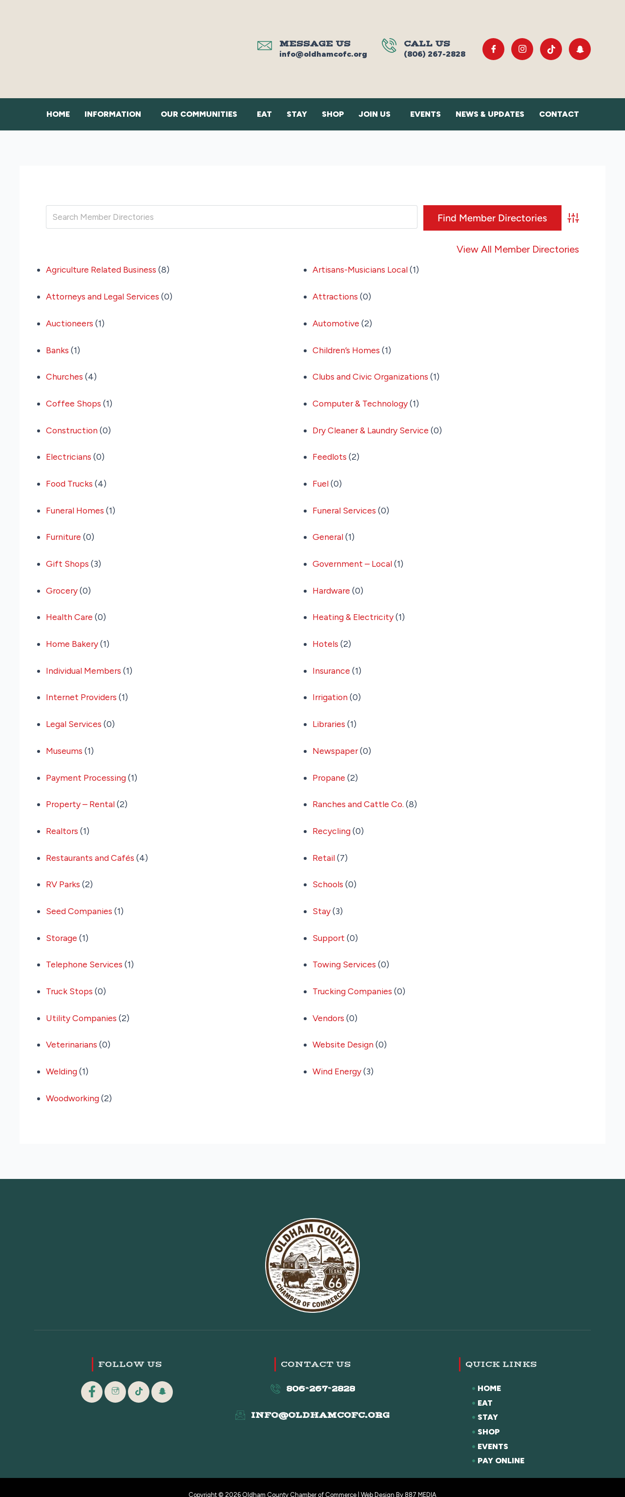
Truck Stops (70, 978)
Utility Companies (82, 1004)
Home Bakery (73, 637)
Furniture (64, 532)
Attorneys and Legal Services (103, 296)
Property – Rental (81, 794)
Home (58, 114)
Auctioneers (70, 322)
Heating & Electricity (354, 610)
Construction (73, 427)
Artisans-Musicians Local (361, 269)
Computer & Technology (361, 401)
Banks (57, 348)
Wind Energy (337, 1056)
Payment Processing (86, 768)
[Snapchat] (580, 49)
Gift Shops (68, 558)
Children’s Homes (347, 348)
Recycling (331, 820)
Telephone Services (85, 951)
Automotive (336, 322)
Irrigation (331, 689)
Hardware (332, 584)
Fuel (320, 479)
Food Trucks (70, 479)
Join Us (374, 114)
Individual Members (84, 663)
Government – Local (353, 558)
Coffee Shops (74, 401)
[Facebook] (493, 49)
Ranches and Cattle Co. (358, 794)
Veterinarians (72, 1030)
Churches (64, 374)
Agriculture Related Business (102, 269)
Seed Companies (79, 899)
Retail (323, 846)
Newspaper (335, 741)
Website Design (343, 1030)
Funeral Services (344, 505)
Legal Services (74, 715)
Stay (297, 114)
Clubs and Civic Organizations (371, 374)
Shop (333, 114)
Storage (62, 925)
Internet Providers (82, 689)
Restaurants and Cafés (90, 846)
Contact (559, 114)
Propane (329, 768)
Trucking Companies (353, 978)
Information (112, 114)
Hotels (325, 637)
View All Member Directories (518, 249)
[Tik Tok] (551, 49)
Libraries (329, 715)
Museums (64, 741)
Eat (264, 114)
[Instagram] (522, 49)
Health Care (70, 610)
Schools (328, 873)
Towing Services (345, 951)
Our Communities (199, 114)
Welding (62, 1056)
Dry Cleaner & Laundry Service (371, 427)
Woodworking (74, 1082)
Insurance (331, 663)
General (328, 532)
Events (425, 114)
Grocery (62, 584)
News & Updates (490, 114)
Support (329, 925)
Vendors (328, 1004)
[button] (115, 114)
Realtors (62, 820)
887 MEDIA (421, 1479)
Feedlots (329, 453)
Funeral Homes (75, 505)
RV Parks (63, 873)
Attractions (335, 296)
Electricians (69, 453)
